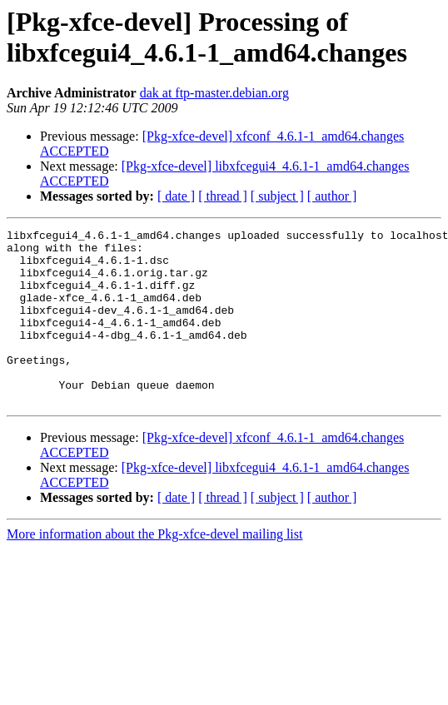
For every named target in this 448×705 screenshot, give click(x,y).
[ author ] (332, 196)
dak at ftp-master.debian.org (214, 93)
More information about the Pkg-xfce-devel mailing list (154, 569)
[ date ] (176, 196)
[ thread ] (222, 196)
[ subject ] (277, 196)
